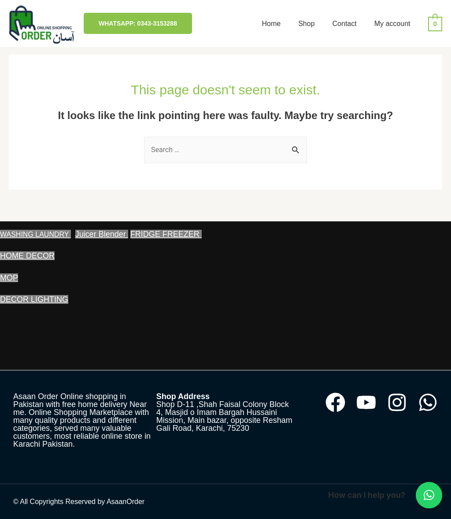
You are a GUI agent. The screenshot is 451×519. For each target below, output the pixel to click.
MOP (9, 277)
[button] (429, 495)
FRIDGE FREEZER (166, 234)
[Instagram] (397, 402)
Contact (345, 23)
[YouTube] (366, 402)
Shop (306, 23)
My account (392, 23)
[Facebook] (335, 402)
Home (271, 23)
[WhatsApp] (428, 402)
